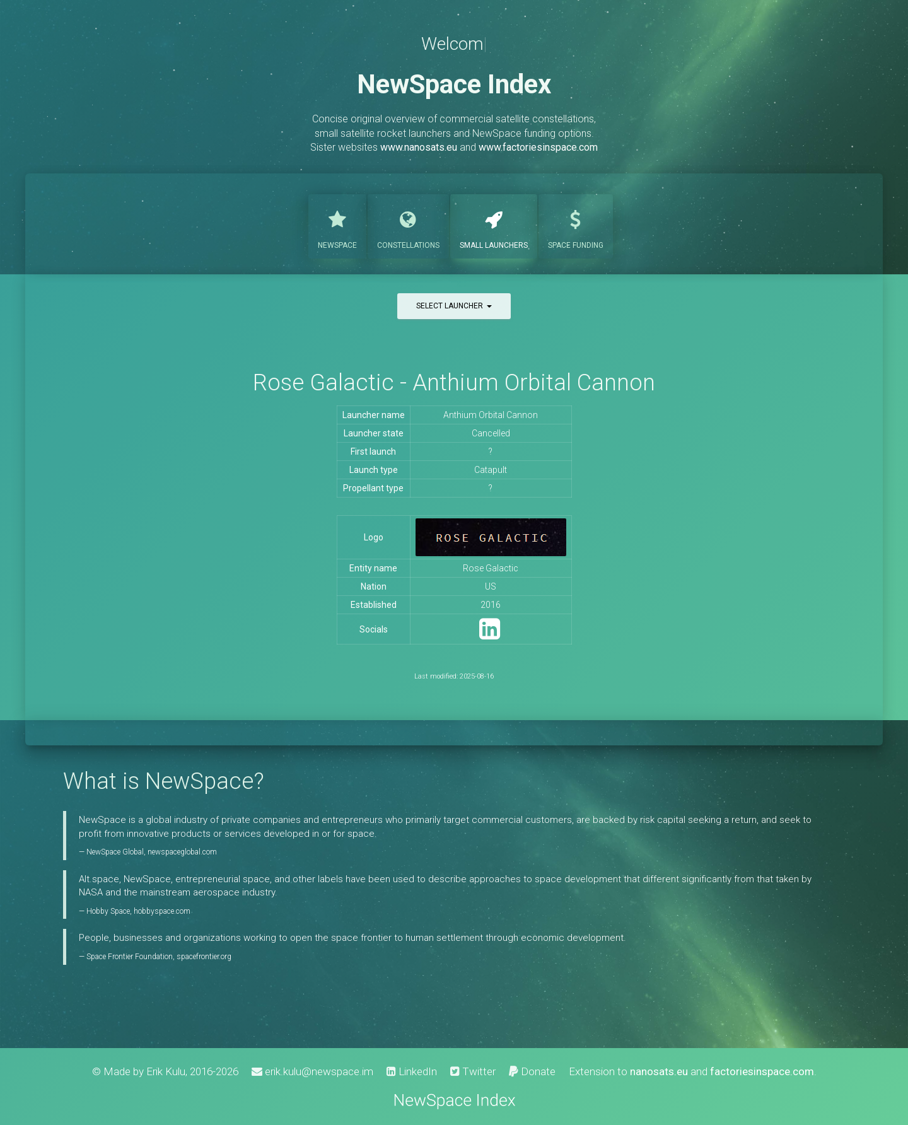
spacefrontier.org (204, 956)
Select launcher (454, 305)
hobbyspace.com (162, 911)
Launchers (494, 225)
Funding (575, 225)
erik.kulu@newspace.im (312, 1071)
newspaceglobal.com (182, 852)
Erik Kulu (165, 1071)
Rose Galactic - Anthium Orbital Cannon (454, 382)
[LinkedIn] (489, 634)
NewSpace (337, 225)
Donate (532, 1071)
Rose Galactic (490, 568)
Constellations (408, 225)
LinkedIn (412, 1071)
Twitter (473, 1071)
